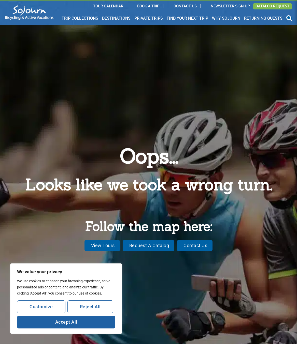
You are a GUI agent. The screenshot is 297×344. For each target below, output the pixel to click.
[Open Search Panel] (289, 18)
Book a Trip (148, 6)
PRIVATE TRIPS (148, 18)
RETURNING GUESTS (263, 18)
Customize (41, 306)
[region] (66, 298)
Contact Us (185, 6)
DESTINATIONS (116, 18)
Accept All (66, 322)
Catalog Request (272, 6)
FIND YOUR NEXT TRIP (187, 18)
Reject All (90, 306)
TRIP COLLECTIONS (80, 18)
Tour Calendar (108, 6)
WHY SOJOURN (226, 18)
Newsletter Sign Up (230, 6)
